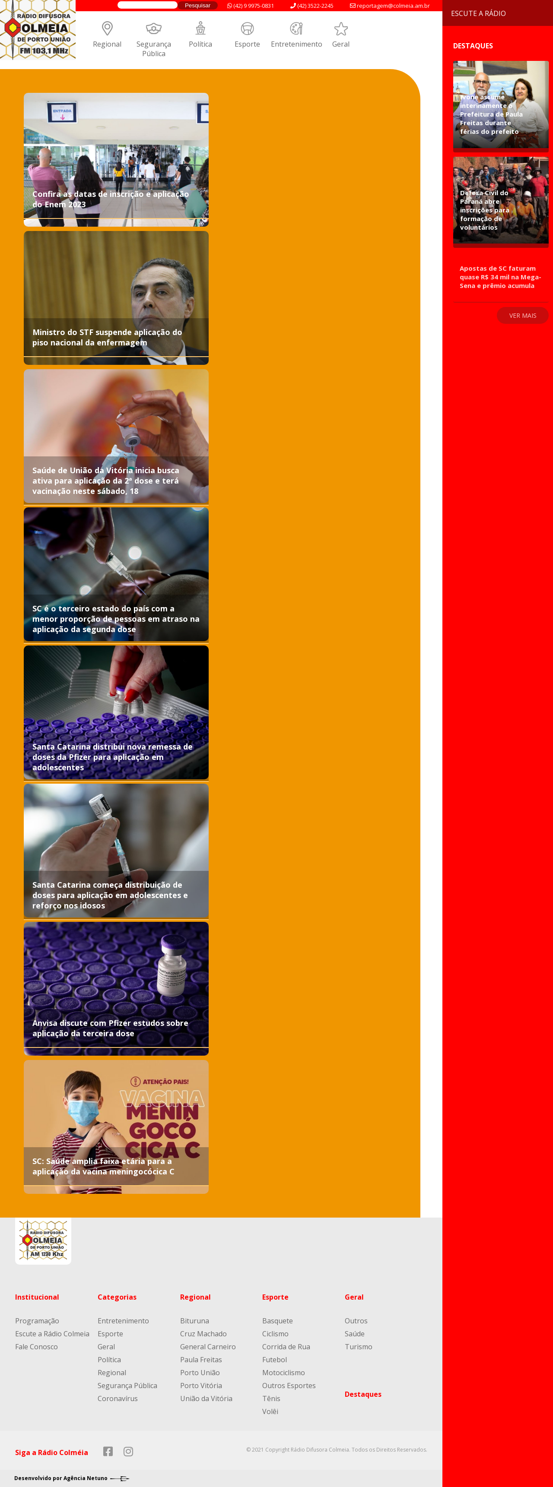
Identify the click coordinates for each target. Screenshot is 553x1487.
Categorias (117, 1297)
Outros (356, 1321)
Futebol (274, 1359)
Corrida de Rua (286, 1346)
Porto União (200, 1372)
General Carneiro (208, 1346)
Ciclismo (275, 1333)
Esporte (247, 44)
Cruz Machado (203, 1333)
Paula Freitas (201, 1359)
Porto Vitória (201, 1385)
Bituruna (194, 1321)
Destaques (363, 1394)
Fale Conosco (36, 1346)
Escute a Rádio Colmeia (52, 1333)
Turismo (358, 1346)
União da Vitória (206, 1398)
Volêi (270, 1411)
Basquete (277, 1321)
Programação (37, 1321)
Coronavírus (118, 1398)
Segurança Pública (154, 48)
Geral (341, 44)
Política (200, 44)
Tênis (271, 1398)
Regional (107, 44)
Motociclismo (283, 1372)
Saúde (355, 1333)
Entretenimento (296, 44)
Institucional (37, 1297)
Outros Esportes (289, 1385)
